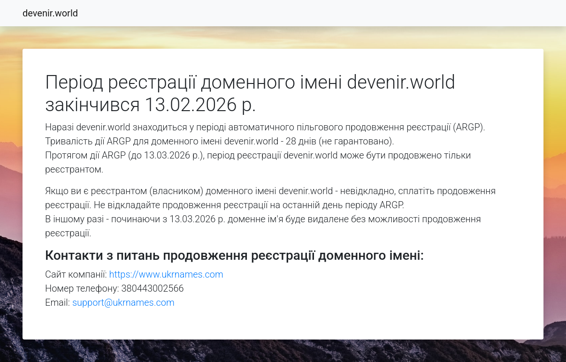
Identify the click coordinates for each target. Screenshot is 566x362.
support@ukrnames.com (123, 302)
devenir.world (50, 13)
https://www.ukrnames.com (166, 274)
